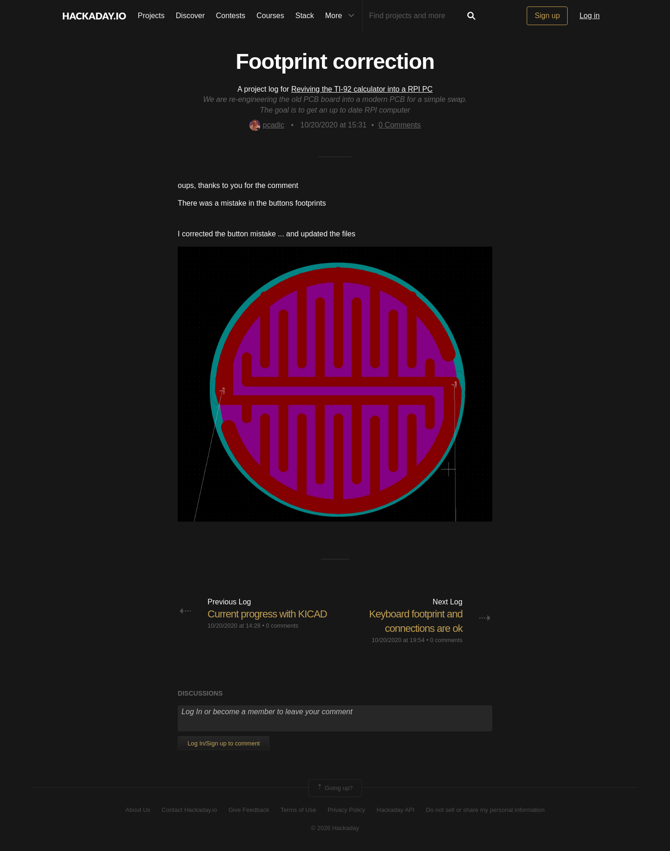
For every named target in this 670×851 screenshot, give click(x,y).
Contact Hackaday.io (189, 809)
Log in (589, 16)
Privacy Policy (346, 809)
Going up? (334, 788)
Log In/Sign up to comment (224, 743)
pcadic (266, 125)
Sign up (547, 16)
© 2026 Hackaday (335, 827)
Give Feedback (248, 809)
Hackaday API (395, 809)
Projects (151, 16)
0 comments (282, 625)
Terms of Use (298, 809)
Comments (400, 125)
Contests (230, 16)
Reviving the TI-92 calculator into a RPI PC (362, 89)
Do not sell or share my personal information (485, 809)
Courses (270, 16)
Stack (304, 16)
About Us (138, 809)
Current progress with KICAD (267, 614)
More (342, 15)
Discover (190, 16)
